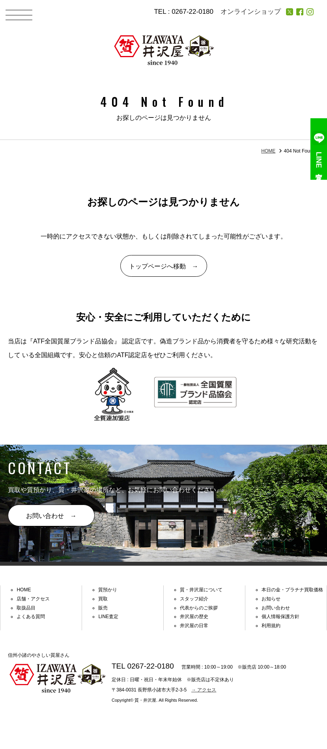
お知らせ (271, 599)
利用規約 (271, 625)
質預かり (107, 589)
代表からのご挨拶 (199, 608)
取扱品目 (26, 608)
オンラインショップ (250, 11)
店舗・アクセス (33, 599)
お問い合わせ (276, 608)
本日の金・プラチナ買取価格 (292, 589)
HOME (268, 151)
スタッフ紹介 (194, 599)
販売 (103, 608)
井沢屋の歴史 (194, 616)
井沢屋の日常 (194, 625)
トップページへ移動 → (163, 266)
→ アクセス (203, 690)
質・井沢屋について (201, 589)
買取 (103, 599)
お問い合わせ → (51, 515)
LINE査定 (319, 149)
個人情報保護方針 (280, 616)
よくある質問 (31, 616)
